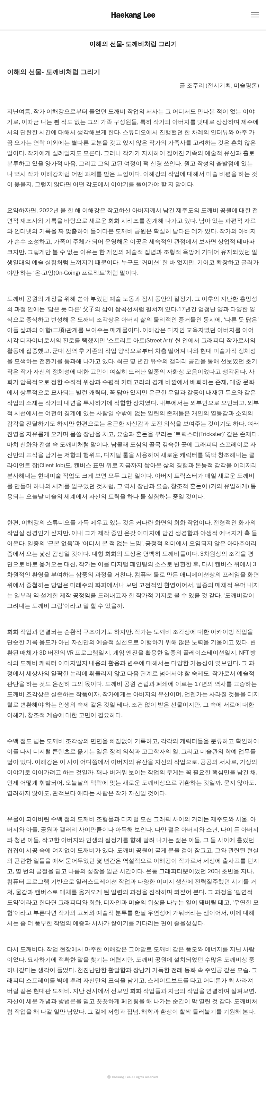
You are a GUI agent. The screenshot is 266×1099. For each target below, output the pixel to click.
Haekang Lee (133, 15)
